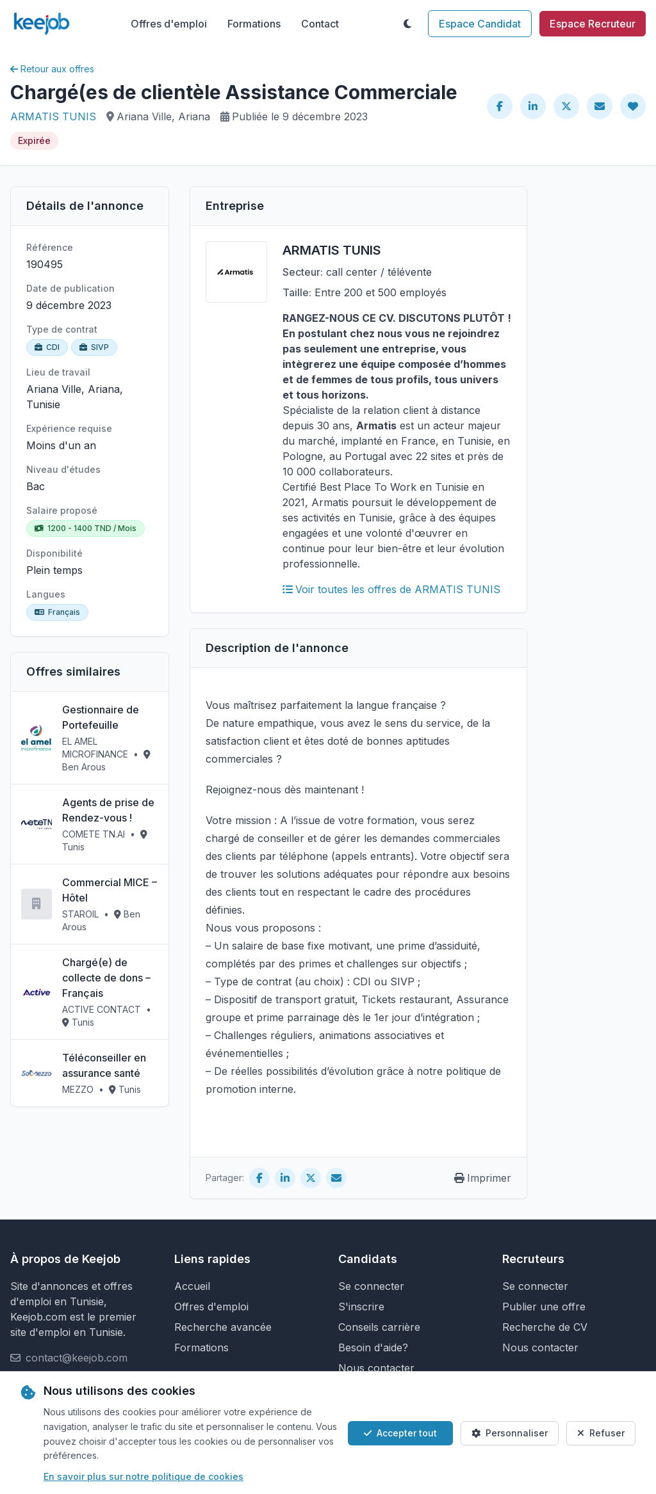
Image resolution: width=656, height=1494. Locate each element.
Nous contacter (376, 1368)
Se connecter (371, 1286)
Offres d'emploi (169, 23)
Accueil (192, 1286)
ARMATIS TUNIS (53, 116)
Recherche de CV (544, 1327)
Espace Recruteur (593, 23)
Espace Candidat (480, 23)
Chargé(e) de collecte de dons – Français (106, 977)
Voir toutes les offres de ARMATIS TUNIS (391, 589)
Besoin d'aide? (373, 1347)
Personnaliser (510, 1432)
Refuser (601, 1432)
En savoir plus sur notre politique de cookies (143, 1476)
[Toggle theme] (407, 23)
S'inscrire (361, 1306)
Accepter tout (400, 1432)
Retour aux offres (52, 68)
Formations (254, 23)
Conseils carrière (379, 1327)
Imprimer (482, 1178)
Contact (320, 23)
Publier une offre (544, 1306)
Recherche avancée (223, 1327)
